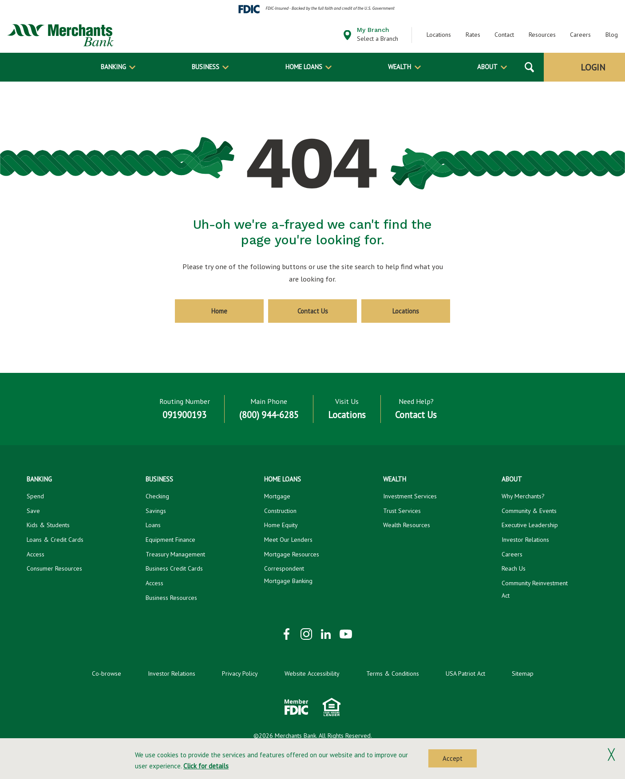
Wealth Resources (406, 525)
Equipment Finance (170, 540)
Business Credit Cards (174, 568)
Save (33, 511)
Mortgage (277, 496)
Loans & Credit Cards (55, 540)
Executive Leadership (530, 525)
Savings (156, 511)
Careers (580, 35)
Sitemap (523, 673)
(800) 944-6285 (269, 415)
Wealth (399, 67)
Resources (542, 35)
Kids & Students (48, 525)
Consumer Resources (54, 568)
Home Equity (281, 525)
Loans (153, 525)
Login (593, 67)
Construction (280, 511)
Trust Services (402, 511)
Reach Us (514, 568)
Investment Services (410, 496)
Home (219, 311)
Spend (35, 496)
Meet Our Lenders (288, 540)
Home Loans (303, 67)
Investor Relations (525, 540)
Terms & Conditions (392, 673)
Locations (439, 35)
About (487, 67)
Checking (157, 496)
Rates (473, 35)
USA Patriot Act (465, 673)
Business (205, 67)
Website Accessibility (312, 673)
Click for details (206, 766)
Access (35, 554)
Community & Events (529, 511)
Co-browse (106, 673)
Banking (113, 67)
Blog (611, 35)
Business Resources (171, 598)
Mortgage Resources (291, 554)
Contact (504, 35)
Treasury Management (175, 554)
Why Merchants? (523, 496)
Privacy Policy (240, 673)
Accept (453, 758)
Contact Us (312, 311)
